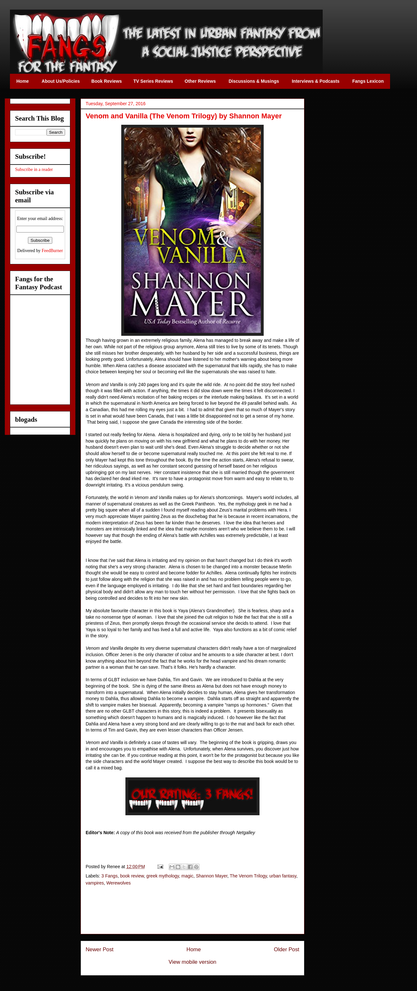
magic (187, 875)
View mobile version (193, 962)
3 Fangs (109, 875)
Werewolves (118, 882)
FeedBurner (52, 250)
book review (132, 875)
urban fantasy (282, 875)
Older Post (286, 949)
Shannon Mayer (211, 875)
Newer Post (100, 949)
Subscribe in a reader (34, 169)
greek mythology (162, 875)
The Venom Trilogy (248, 875)
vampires (95, 882)
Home (193, 949)
